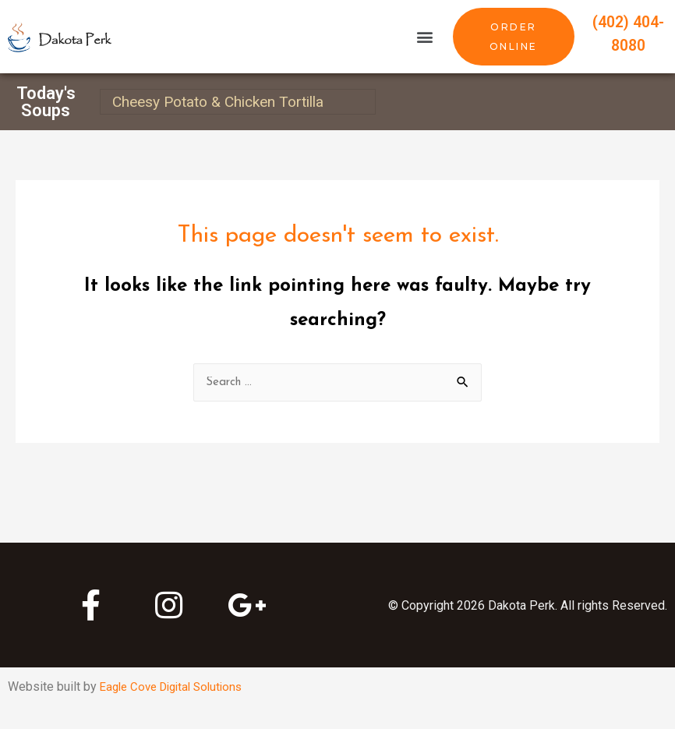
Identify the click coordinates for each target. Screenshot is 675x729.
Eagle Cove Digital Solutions (177, 687)
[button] (424, 37)
